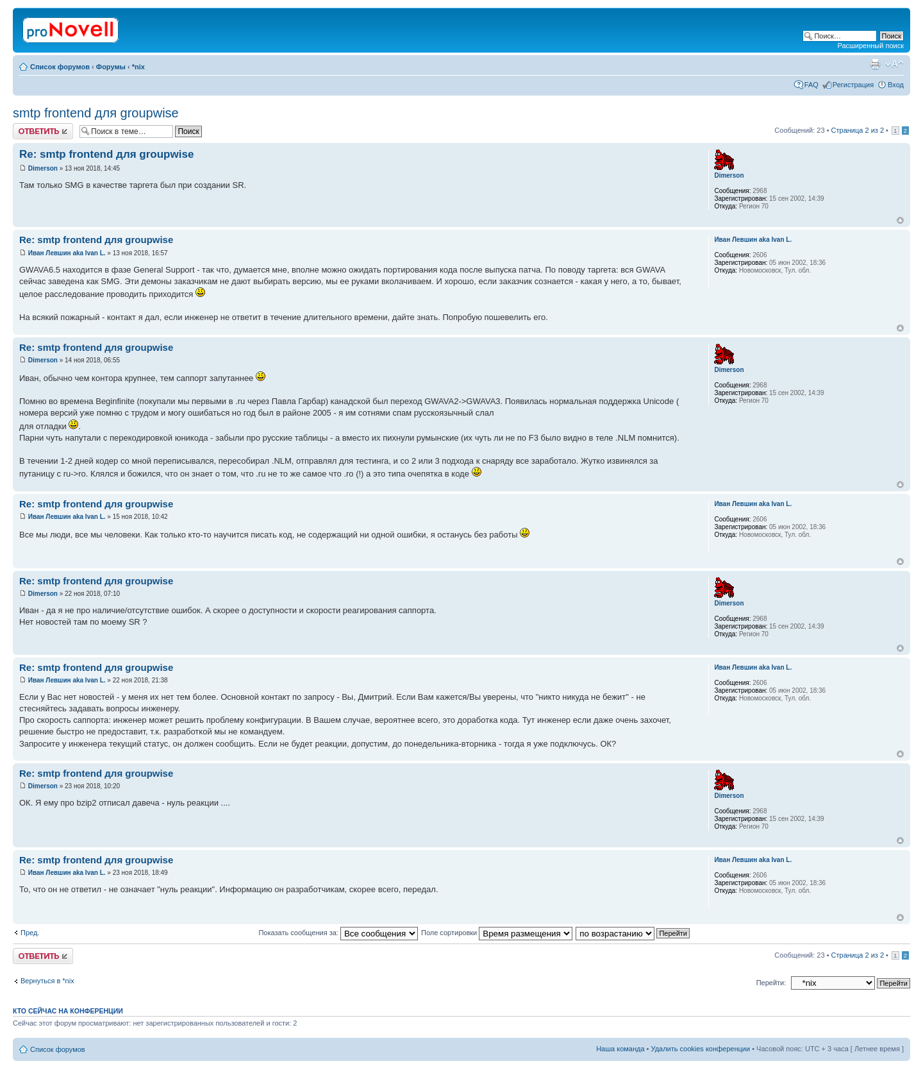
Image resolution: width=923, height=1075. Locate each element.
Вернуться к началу (900, 220)
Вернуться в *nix (47, 981)
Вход (896, 85)
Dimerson (43, 168)
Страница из (857, 130)
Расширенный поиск (870, 45)
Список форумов (60, 67)
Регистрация (853, 85)
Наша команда (620, 1049)
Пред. (30, 932)
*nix (138, 67)
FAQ (811, 85)
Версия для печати (875, 64)
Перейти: (771, 982)
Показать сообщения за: (338, 932)
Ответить (43, 131)
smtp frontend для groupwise (96, 113)
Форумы (111, 67)
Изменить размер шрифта (894, 64)
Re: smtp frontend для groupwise (106, 154)
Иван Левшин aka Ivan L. (67, 253)
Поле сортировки (496, 932)
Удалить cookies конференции (701, 1049)
